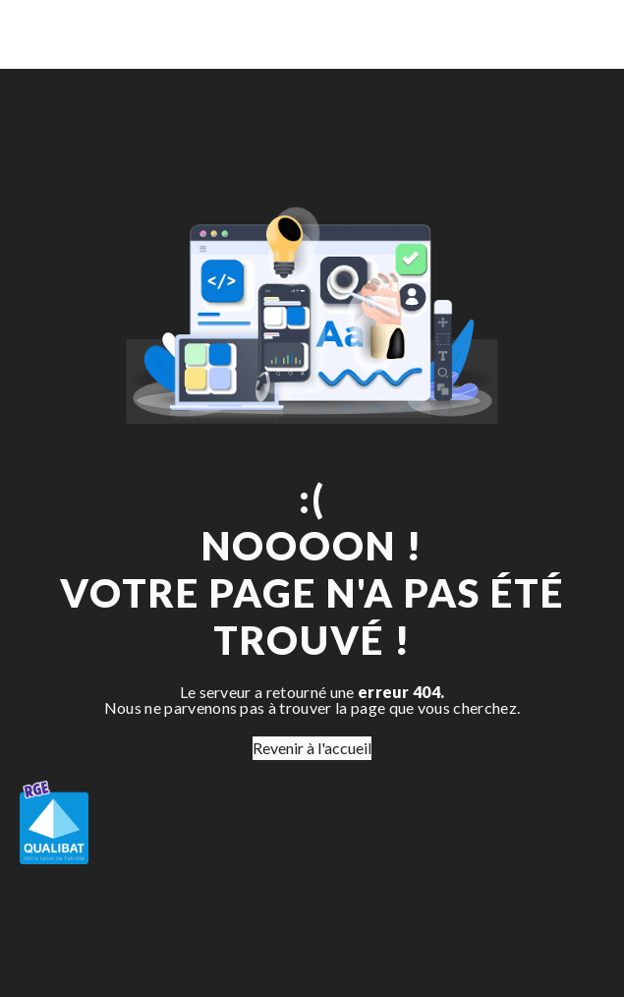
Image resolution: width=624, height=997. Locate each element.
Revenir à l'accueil (312, 747)
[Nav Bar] (576, 34)
